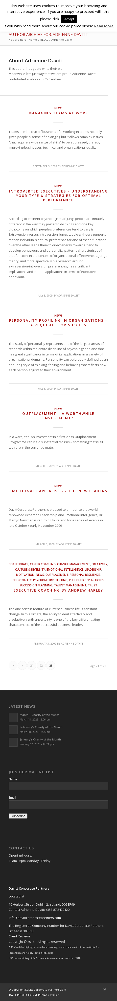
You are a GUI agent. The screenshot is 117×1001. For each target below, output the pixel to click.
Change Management (73, 564)
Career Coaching (43, 564)
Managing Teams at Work (58, 113)
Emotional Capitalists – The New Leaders (58, 491)
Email (12, 797)
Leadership (93, 569)
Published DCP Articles (86, 580)
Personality (22, 580)
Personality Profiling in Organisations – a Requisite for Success (58, 322)
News (58, 108)
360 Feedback (18, 564)
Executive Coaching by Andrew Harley (58, 590)
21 (31, 665)
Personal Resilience (85, 575)
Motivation (25, 575)
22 (41, 665)
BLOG (44, 39)
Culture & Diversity (30, 569)
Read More (104, 25)
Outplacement (57, 575)
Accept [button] (69, 19)
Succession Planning (36, 585)
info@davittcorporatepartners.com (35, 917)
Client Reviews (19, 936)
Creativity (99, 564)
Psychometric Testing (50, 580)
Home (33, 39)
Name (13, 779)
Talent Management (70, 585)
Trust (92, 585)
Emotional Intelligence (65, 569)
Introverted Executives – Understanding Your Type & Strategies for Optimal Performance (58, 195)
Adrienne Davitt (73, 166)
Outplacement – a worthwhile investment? (58, 415)
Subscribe (18, 816)
